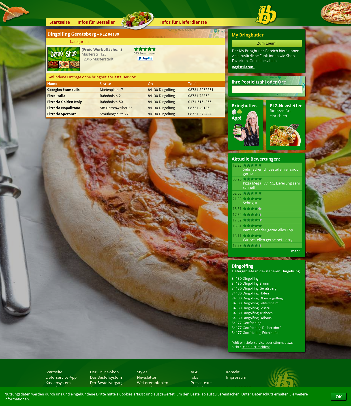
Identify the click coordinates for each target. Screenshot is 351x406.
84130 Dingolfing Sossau (251, 308)
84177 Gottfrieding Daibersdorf (256, 327)
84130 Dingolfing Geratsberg (254, 288)
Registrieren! (243, 66)
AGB (194, 371)
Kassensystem (58, 382)
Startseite (59, 22)
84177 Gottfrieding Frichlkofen (255, 332)
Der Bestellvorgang (106, 382)
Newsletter (146, 377)
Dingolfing (242, 266)
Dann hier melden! (256, 347)
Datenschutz (262, 394)
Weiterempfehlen (152, 382)
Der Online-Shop (104, 371)
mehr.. (296, 251)
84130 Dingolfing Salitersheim (255, 303)
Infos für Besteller (96, 22)
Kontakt (233, 371)
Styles (142, 371)
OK (339, 397)
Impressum (236, 377)
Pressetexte (201, 382)
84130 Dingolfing (245, 278)
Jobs (194, 377)
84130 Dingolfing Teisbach (252, 313)
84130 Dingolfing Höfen (250, 293)
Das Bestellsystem (106, 377)
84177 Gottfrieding (246, 322)
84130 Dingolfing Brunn (250, 283)
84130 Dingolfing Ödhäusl (252, 318)
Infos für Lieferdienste (183, 22)
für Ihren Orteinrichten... (286, 124)
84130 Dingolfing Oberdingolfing (257, 298)
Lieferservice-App (61, 377)
